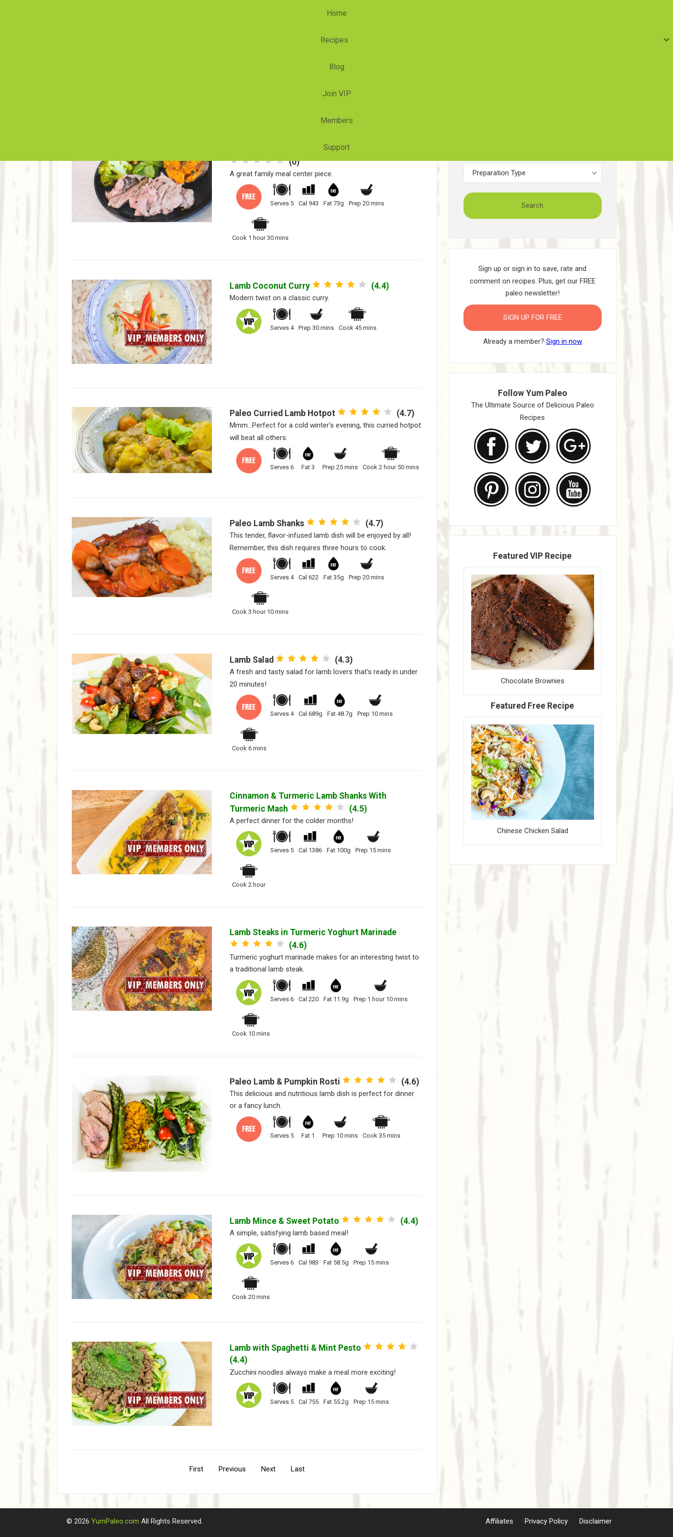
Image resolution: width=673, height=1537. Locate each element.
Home (220, 13)
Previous (232, 1469)
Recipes (263, 13)
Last (298, 1469)
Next (268, 1469)
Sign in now (564, 341)
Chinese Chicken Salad (532, 830)
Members (400, 13)
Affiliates (499, 1521)
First (196, 1469)
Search (532, 205)
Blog (309, 13)
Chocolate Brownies (532, 681)
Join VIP (350, 13)
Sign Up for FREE (532, 317)
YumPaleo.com (115, 1521)
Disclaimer (595, 1521)
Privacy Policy (546, 1521)
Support (448, 13)
